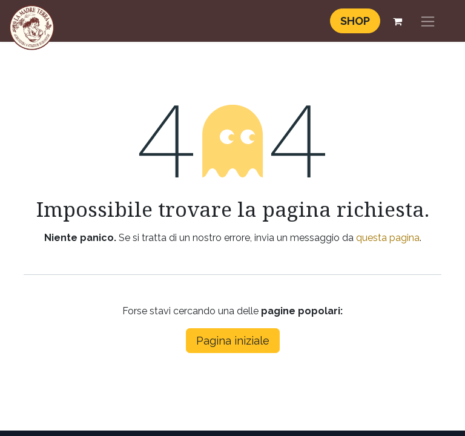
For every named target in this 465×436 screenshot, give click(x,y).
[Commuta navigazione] (427, 21)
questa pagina (388, 237)
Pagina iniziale (232, 340)
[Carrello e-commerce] (397, 21)
